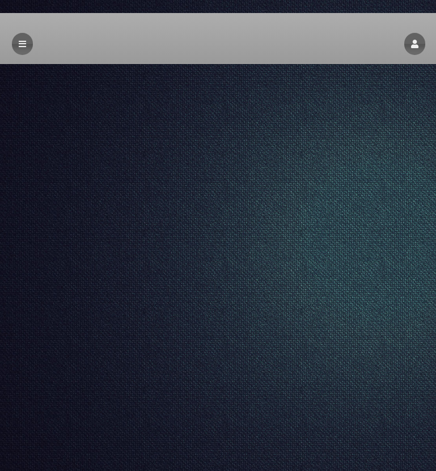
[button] (414, 44)
